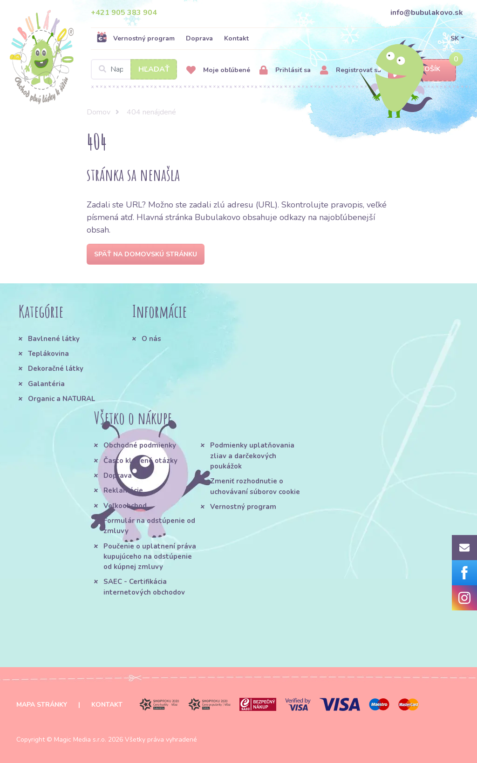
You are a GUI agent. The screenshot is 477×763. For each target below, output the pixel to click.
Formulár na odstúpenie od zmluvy (149, 525)
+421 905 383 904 (124, 12)
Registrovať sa (350, 70)
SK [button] (454, 38)
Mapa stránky (41, 704)
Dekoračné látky (55, 368)
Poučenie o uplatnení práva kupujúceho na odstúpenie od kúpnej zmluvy (149, 557)
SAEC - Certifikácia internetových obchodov (144, 586)
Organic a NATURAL (61, 398)
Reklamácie (123, 490)
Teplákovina (48, 353)
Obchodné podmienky (139, 445)
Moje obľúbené (218, 70)
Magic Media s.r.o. (80, 739)
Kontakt (236, 38)
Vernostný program (135, 38)
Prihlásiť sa (285, 70)
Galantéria (46, 383)
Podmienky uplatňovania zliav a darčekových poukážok (252, 456)
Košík (422, 69)
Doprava (199, 38)
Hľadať (154, 69)
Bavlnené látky (54, 338)
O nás (151, 338)
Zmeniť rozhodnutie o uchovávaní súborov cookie (255, 486)
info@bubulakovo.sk (426, 12)
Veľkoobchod (125, 505)
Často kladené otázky (140, 460)
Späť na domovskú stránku (145, 254)
